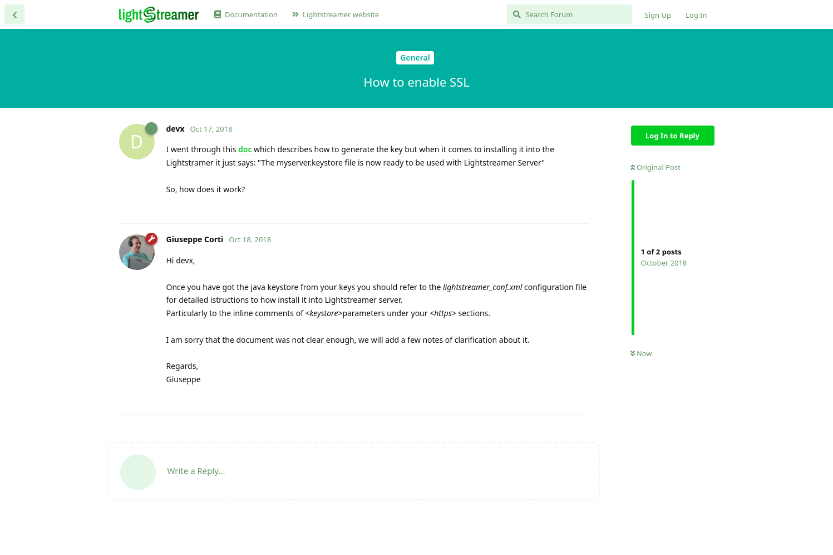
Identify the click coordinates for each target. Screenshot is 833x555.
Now (641, 353)
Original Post (655, 167)
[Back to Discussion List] (14, 14)
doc (246, 149)
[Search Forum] (569, 14)
